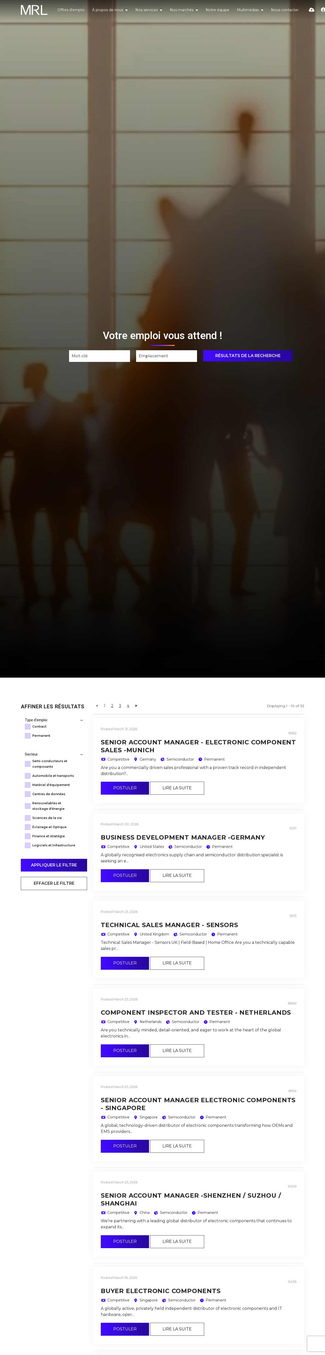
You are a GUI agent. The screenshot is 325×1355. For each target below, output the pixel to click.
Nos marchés (182, 10)
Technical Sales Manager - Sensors (169, 925)
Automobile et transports (53, 776)
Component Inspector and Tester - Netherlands (196, 1012)
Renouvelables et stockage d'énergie (48, 806)
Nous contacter (285, 10)
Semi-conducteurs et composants (49, 763)
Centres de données (48, 794)
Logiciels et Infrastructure (53, 845)
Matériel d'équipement (51, 785)
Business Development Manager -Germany (183, 837)
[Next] (136, 706)
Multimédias (248, 10)
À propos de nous (108, 10)
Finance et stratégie (48, 836)
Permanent (41, 736)
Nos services (147, 10)
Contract (39, 726)
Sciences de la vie (47, 818)
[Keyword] (99, 356)
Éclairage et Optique (49, 827)
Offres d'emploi (71, 10)
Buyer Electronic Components (161, 1291)
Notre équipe (217, 10)
